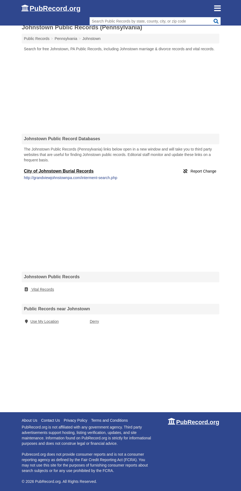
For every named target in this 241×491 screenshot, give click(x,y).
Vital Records (39, 289)
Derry (94, 321)
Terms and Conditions (109, 420)
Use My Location (41, 321)
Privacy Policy (75, 420)
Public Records (36, 38)
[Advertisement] (120, 92)
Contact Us (50, 420)
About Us (29, 420)
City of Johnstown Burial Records (59, 171)
